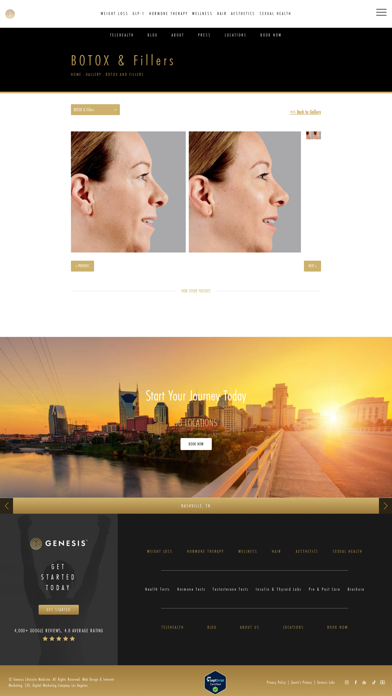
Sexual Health (348, 553)
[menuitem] (114, 14)
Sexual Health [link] (275, 13)
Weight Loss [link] (115, 13)
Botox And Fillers (127, 75)
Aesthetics (307, 553)
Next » (311, 267)
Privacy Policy (276, 686)
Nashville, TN (196, 507)
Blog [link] (153, 35)
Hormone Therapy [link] (168, 13)
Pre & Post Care (326, 592)
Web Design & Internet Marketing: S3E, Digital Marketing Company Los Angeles (61, 686)
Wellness (249, 553)
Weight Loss (159, 553)
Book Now (196, 446)
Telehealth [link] (122, 35)
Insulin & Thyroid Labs (280, 592)
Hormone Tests (190, 592)
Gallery (94, 75)
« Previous (85, 267)
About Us (249, 630)
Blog (212, 630)
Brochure (357, 592)
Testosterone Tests (231, 592)
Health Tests (156, 592)
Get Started (59, 614)
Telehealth (172, 630)
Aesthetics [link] (243, 13)
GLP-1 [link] (139, 13)
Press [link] (204, 35)
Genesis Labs (326, 686)
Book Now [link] (271, 35)
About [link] (178, 35)
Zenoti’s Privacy (301, 686)
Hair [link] (222, 13)
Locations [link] (236, 35)
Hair (277, 553)
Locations (293, 630)
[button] (347, 686)
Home (76, 75)
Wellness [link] (202, 13)
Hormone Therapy (205, 553)
